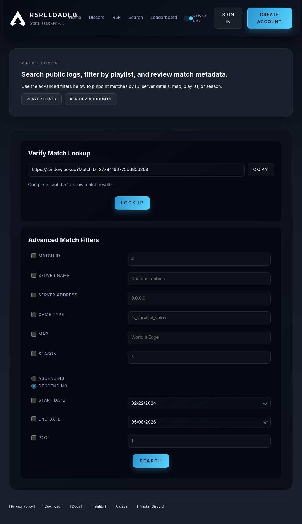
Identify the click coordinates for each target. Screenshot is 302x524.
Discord (97, 18)
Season (44, 354)
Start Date (48, 401)
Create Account (269, 18)
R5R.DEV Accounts (91, 100)
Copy (261, 170)
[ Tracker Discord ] (151, 507)
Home (76, 18)
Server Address (54, 296)
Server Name (50, 276)
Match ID (45, 256)
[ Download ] (52, 507)
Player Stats (41, 100)
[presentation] (69, 204)
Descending (49, 387)
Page (40, 438)
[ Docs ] (76, 507)
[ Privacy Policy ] (22, 507)
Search (136, 18)
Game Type (47, 315)
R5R (117, 18)
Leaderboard (164, 18)
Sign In (229, 18)
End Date (45, 420)
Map (39, 335)
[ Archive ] (121, 507)
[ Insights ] (97, 507)
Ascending (48, 379)
